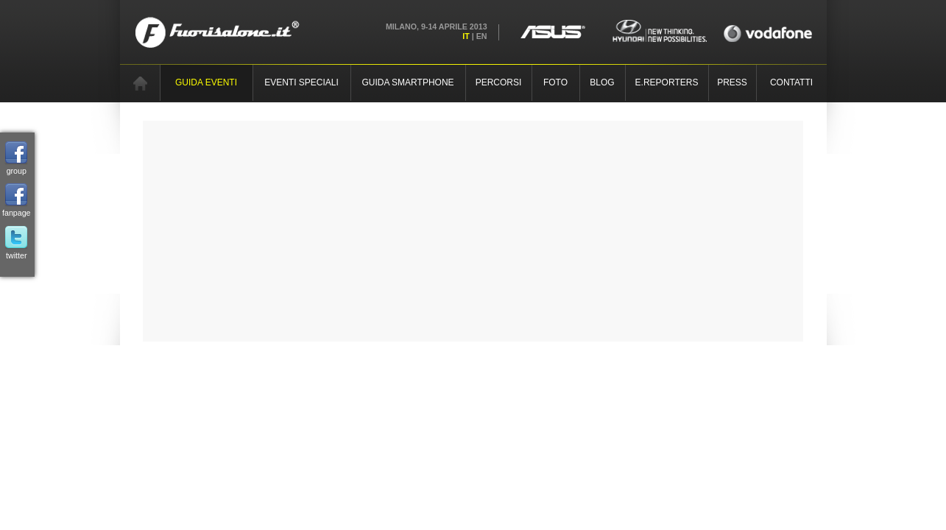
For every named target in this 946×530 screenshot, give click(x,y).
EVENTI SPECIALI (301, 82)
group (16, 158)
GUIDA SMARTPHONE (407, 82)
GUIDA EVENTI (206, 82)
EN (481, 36)
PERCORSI (499, 82)
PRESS (732, 82)
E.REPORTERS (667, 82)
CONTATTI (791, 82)
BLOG (602, 82)
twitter (16, 243)
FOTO (555, 82)
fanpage (16, 200)
